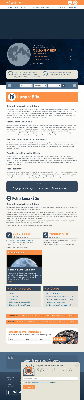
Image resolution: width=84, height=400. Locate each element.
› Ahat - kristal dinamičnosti (53, 293)
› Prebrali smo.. (12, 299)
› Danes (10, 7)
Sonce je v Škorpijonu (53, 56)
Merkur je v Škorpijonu (53, 59)
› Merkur (60, 7)
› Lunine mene (39, 7)
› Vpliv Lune (20, 322)
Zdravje (8, 384)
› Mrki (47, 7)
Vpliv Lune (9, 379)
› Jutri (16, 7)
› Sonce (53, 7)
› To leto (31, 7)
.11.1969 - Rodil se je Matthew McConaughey (19, 240)
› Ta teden (23, 7)
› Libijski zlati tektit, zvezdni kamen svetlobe (59, 299)
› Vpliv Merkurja (56, 322)
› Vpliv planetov (69, 322)
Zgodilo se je (59, 234)
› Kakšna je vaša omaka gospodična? (19, 302)
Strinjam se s (41, 394)
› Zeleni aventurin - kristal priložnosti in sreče (59, 296)
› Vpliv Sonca (46, 322)
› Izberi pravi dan (70, 7)
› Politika (11, 293)
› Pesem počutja (13, 296)
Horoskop (9, 382)
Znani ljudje (22, 234)
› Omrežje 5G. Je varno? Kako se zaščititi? (58, 305)
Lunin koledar (10, 377)
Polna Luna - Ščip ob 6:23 (53, 53)
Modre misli (9, 387)
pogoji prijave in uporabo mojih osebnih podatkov (45, 394)
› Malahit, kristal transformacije (55, 302)
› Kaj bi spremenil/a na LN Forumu (19, 305)
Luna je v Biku (53, 50)
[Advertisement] (42, 24)
